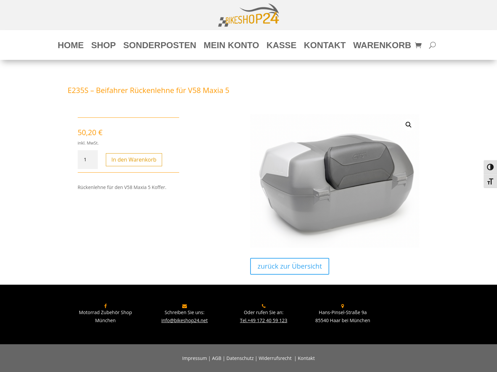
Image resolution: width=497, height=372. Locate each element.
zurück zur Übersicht (290, 266)
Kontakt (325, 46)
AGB (216, 358)
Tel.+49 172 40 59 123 (263, 320)
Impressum (194, 358)
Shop (103, 46)
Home (71, 46)
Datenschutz (240, 358)
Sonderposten (159, 46)
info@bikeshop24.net (184, 320)
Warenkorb (382, 46)
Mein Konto (231, 46)
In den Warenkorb (134, 159)
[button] (409, 125)
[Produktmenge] (88, 159)
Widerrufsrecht (275, 358)
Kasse (282, 46)
